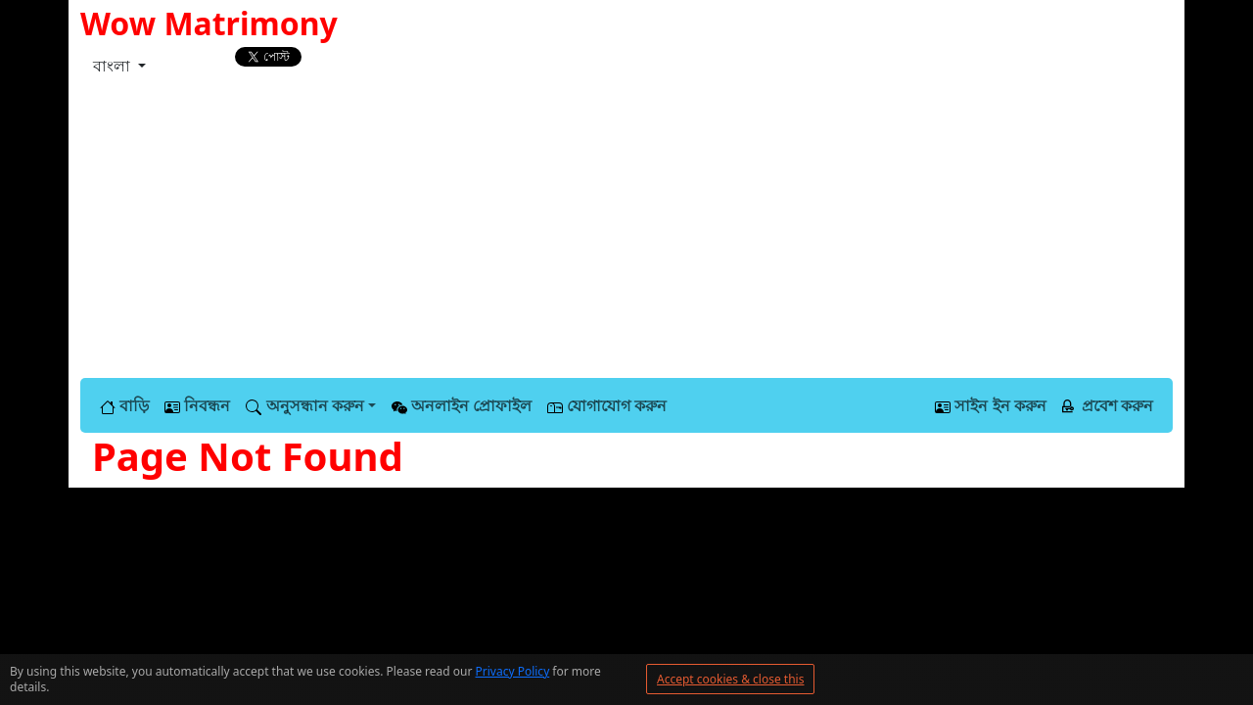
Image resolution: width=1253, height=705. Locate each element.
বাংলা (113, 65)
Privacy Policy (513, 671)
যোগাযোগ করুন (607, 405)
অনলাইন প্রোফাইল (462, 405)
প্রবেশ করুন (1107, 405)
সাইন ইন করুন (990, 405)
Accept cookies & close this (730, 679)
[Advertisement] (626, 231)
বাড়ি (124, 405)
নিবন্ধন (197, 405)
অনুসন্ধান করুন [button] (304, 405)
